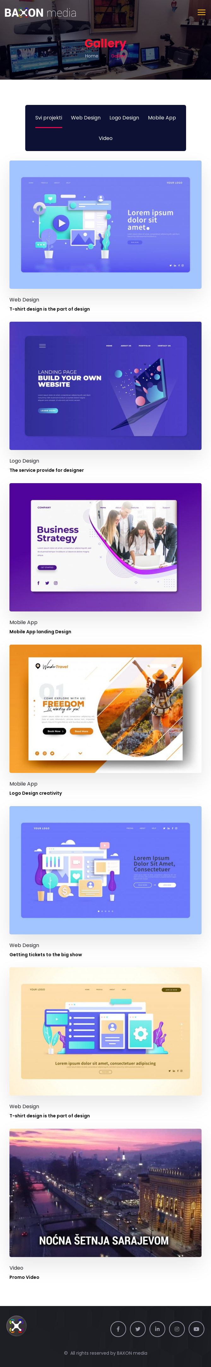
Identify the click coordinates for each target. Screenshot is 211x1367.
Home (91, 56)
